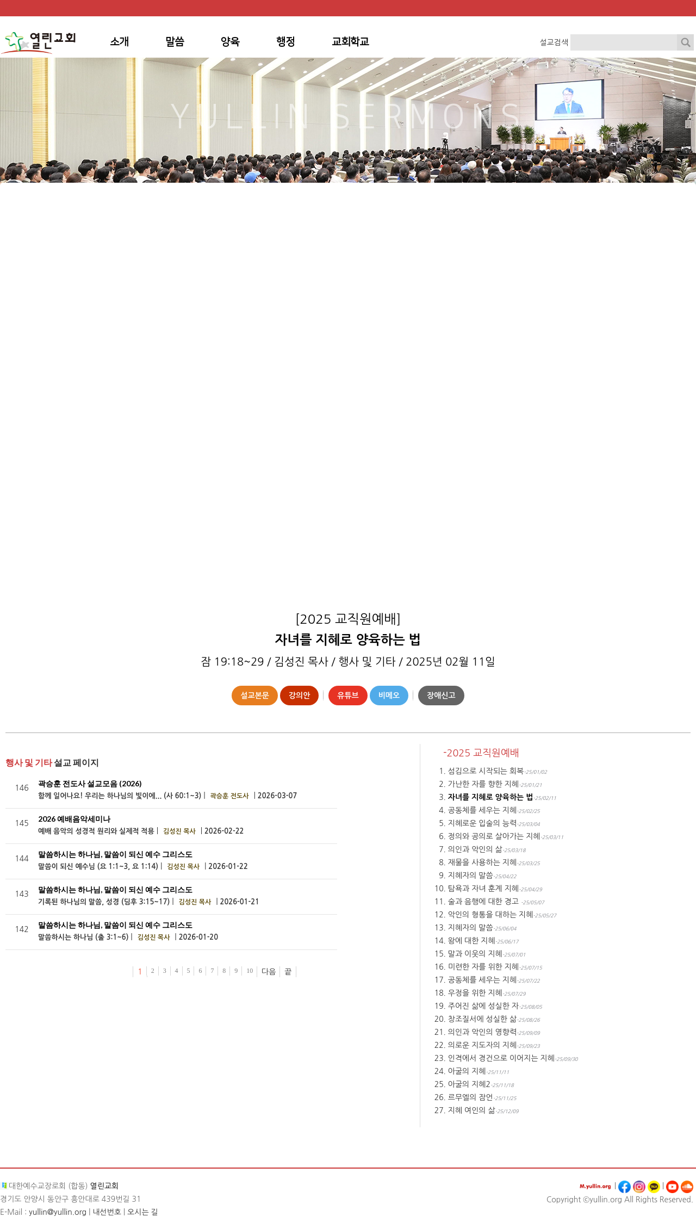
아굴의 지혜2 (469, 1084)
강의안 (299, 695)
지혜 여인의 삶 (471, 1110)
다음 (269, 972)
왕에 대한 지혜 (471, 941)
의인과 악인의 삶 (475, 849)
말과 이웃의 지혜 (475, 954)
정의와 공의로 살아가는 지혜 (494, 836)
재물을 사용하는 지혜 (482, 862)
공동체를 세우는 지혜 (482, 810)
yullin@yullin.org (57, 1212)
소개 (119, 42)
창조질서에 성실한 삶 (482, 1019)
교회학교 (350, 42)
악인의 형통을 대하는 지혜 (490, 914)
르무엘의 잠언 (470, 1097)
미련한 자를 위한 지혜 (483, 967)
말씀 (174, 42)
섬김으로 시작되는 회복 (486, 771)
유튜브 (347, 695)
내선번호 (106, 1212)
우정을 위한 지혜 (475, 993)
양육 (230, 42)
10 (249, 970)
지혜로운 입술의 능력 (482, 823)
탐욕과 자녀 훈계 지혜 (483, 888)
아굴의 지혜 (467, 1071)
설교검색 (553, 42)
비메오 (389, 695)
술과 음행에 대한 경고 (484, 901)
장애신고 (441, 695)
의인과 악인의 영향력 (482, 1032)
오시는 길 (142, 1212)
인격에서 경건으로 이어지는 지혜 (501, 1058)
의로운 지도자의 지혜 (482, 1045)
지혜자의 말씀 (470, 875)
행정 (285, 42)
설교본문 (254, 695)
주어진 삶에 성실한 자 (483, 1006)
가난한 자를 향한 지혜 (483, 784)
